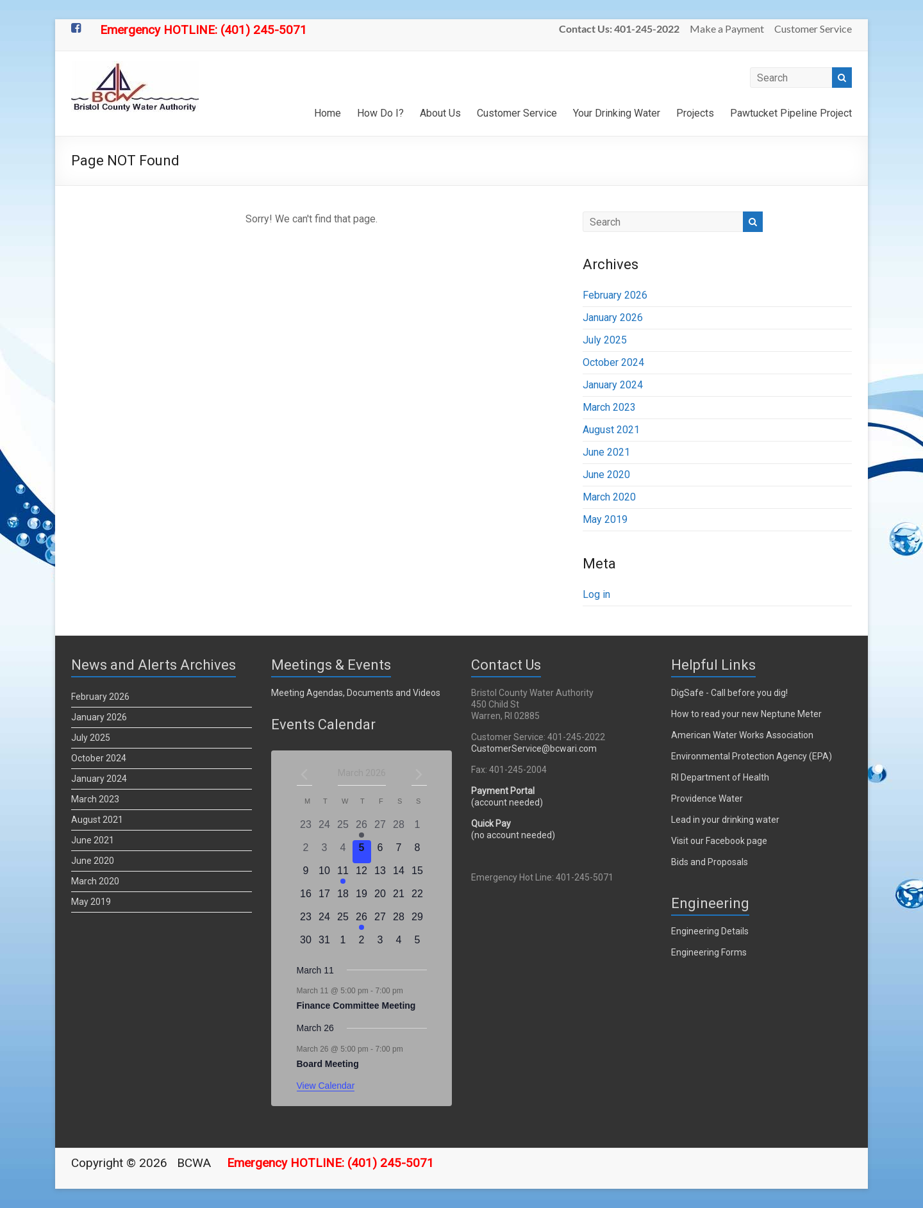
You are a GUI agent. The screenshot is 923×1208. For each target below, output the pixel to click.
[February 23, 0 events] (306, 828)
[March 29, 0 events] (417, 920)
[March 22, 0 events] (417, 897)
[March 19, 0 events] (362, 897)
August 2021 (611, 430)
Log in (596, 594)
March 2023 (609, 407)
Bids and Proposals (709, 862)
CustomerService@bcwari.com (534, 748)
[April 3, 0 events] (380, 944)
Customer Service (813, 28)
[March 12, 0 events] (362, 874)
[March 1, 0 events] (417, 828)
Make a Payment (727, 28)
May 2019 (605, 519)
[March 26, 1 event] (362, 920)
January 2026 (613, 317)
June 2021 (606, 452)
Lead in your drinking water (725, 820)
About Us (440, 113)
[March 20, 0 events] (380, 897)
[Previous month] (304, 774)
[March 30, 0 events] (306, 944)
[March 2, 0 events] (306, 851)
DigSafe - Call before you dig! (729, 693)
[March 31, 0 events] (324, 944)
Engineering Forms (709, 952)
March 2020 (609, 497)
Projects (695, 113)
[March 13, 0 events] (380, 874)
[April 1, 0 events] (343, 944)
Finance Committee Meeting (356, 1005)
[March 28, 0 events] (399, 920)
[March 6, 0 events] (380, 851)
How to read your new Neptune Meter (746, 714)
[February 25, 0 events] (343, 828)
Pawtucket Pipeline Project (791, 113)
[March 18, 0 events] (343, 897)
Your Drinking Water (616, 113)
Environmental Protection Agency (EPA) (751, 756)
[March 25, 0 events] (343, 920)
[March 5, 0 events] (362, 851)
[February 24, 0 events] (324, 828)
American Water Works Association (742, 735)
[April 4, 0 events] (399, 944)
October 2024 (613, 362)
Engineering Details (710, 931)
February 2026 (615, 295)
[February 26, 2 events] (362, 828)
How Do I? (380, 113)
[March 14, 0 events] (399, 874)
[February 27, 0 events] (380, 828)
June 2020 (606, 474)
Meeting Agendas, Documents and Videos (355, 693)
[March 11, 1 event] (343, 874)
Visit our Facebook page (719, 841)
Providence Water (707, 798)
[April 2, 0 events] (362, 944)
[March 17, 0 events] (324, 897)
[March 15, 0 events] (417, 874)
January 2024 (613, 385)
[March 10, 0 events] (324, 874)
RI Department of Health (720, 777)
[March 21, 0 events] (399, 897)
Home (327, 113)
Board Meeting (328, 1064)
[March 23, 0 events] (306, 920)
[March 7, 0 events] (399, 851)
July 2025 (605, 340)
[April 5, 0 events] (417, 944)
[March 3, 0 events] (324, 851)
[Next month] (419, 774)
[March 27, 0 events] (380, 920)
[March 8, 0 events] (417, 851)
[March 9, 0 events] (306, 874)
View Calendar (326, 1085)
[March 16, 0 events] (306, 897)
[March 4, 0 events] (343, 851)
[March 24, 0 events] (324, 920)
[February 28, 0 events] (399, 828)
